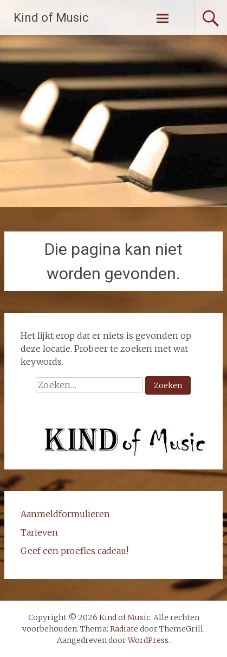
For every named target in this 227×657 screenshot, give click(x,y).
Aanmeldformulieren (65, 513)
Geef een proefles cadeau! (74, 550)
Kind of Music (51, 17)
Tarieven (39, 532)
